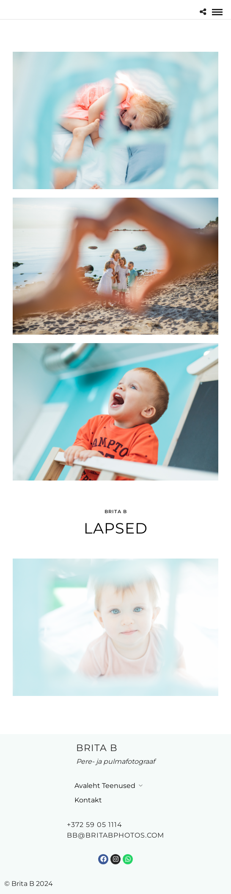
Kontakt (88, 800)
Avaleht (87, 786)
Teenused (118, 786)
